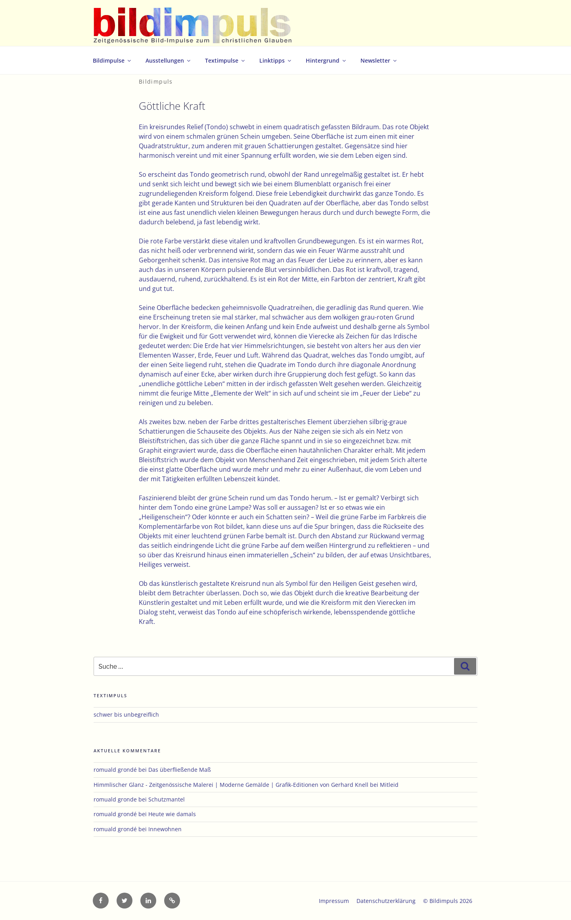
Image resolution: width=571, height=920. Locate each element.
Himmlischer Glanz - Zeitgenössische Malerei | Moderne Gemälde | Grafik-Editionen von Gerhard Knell (231, 784)
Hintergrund (326, 60)
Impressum (334, 901)
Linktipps (275, 60)
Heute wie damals (172, 814)
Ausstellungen (169, 60)
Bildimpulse (112, 60)
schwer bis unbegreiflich (126, 714)
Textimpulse (225, 60)
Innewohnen (165, 829)
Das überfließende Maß (179, 769)
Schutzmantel (166, 799)
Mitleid (389, 784)
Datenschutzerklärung (386, 901)
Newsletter (379, 60)
